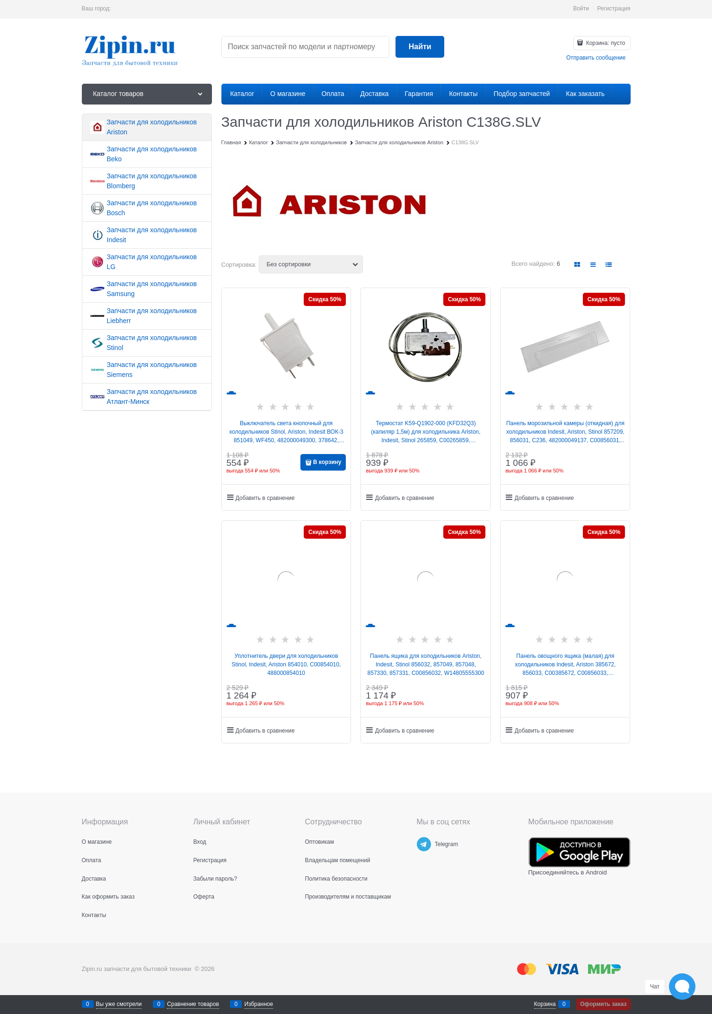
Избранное (258, 1004)
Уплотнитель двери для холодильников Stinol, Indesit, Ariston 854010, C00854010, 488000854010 (286, 664)
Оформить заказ (603, 1004)
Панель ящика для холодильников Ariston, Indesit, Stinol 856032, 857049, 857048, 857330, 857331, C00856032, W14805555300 (426, 664)
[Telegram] (424, 844)
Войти (581, 8)
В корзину (327, 462)
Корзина (545, 1004)
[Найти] (420, 47)
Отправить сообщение (596, 57)
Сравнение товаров (193, 1004)
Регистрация (613, 8)
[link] (577, 264)
